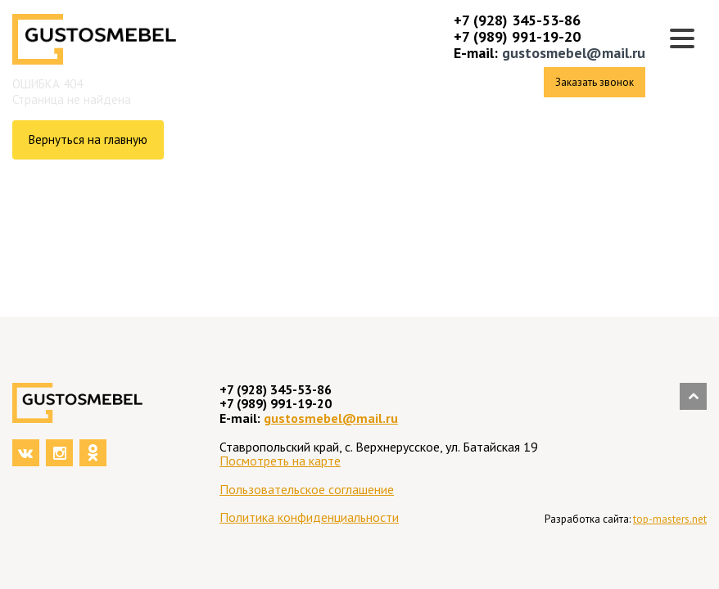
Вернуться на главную (88, 139)
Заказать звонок (594, 82)
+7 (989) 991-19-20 (517, 36)
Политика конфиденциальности (309, 517)
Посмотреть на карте (280, 460)
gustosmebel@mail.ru (573, 52)
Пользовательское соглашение (306, 489)
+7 (463, 20)
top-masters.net (670, 519)
